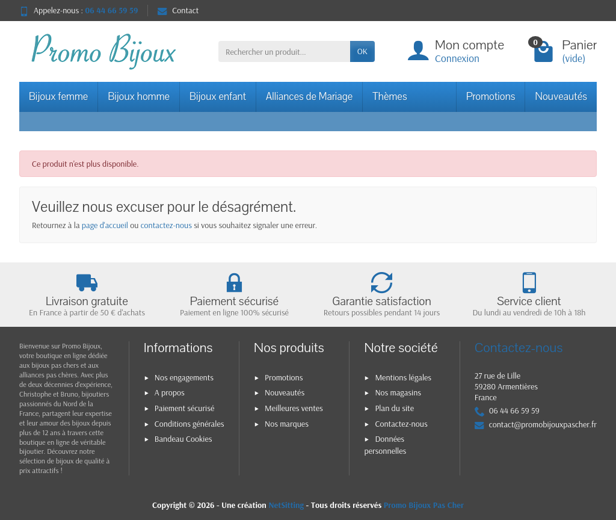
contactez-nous (166, 225)
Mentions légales (403, 377)
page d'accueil (105, 225)
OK (362, 51)
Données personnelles (385, 444)
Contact (178, 10)
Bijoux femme (58, 97)
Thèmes (389, 97)
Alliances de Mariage (309, 97)
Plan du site (394, 408)
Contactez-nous (401, 423)
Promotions (491, 97)
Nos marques (287, 423)
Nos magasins (398, 392)
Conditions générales (189, 423)
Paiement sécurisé (184, 408)
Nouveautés (561, 97)
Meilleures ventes (294, 408)
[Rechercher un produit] (284, 51)
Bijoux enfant (217, 97)
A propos (170, 392)
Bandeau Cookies (183, 438)
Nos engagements (184, 377)
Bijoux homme (139, 97)
